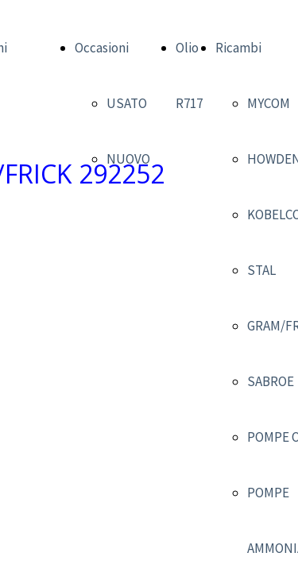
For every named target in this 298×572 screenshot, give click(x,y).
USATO (126, 103)
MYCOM (268, 103)
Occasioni (102, 47)
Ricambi (238, 47)
